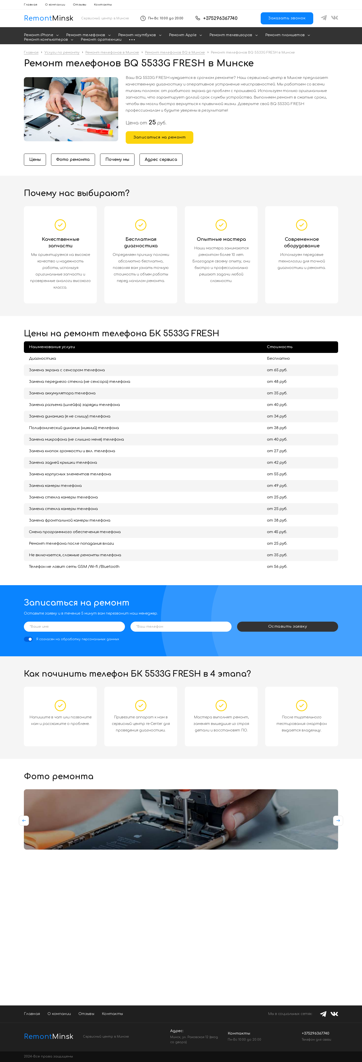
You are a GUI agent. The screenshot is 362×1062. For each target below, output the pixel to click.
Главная (30, 4)
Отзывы (79, 4)
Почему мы (118, 159)
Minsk (45, 1036)
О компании (55, 4)
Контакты (103, 4)
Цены (35, 159)
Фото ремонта (73, 159)
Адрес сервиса (161, 159)
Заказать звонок (287, 18)
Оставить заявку (287, 626)
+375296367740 (220, 18)
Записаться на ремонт (159, 137)
